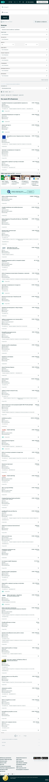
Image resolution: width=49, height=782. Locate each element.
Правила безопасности (21, 757)
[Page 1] (15, 736)
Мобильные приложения (5, 757)
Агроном (3, 95)
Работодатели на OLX (21, 767)
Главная (2, 84)
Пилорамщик (15, 95)
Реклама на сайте (4, 769)
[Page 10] (24, 736)
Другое (21, 95)
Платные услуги (3, 761)
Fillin (7, 137)
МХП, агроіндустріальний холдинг (13, 248)
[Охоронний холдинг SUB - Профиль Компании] (35, 181)
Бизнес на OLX (3, 762)
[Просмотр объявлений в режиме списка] (1, 91)
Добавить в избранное (41, 21)
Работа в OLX (19, 766)
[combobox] (25, 7)
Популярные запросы (21, 764)
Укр (14, 1)
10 (24, 735)
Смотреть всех (18, 173)
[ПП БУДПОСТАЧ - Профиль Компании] (25, 181)
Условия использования (5, 766)
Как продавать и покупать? (22, 769)
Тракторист (8, 95)
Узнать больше (12, 778)
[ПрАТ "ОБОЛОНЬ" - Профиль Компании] (5, 181)
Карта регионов (20, 761)
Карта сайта (19, 759)
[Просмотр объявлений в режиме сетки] (3, 91)
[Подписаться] (38, 111)
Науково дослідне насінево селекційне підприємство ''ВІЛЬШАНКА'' (14, 608)
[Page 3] (20, 736)
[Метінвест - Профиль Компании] (15, 181)
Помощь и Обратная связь (6, 759)
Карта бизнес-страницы (21, 762)
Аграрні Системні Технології (12, 660)
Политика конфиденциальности (7, 767)
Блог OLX (2, 764)
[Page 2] (18, 736)
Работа (5, 84)
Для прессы (2, 771)
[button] (23, 1)
